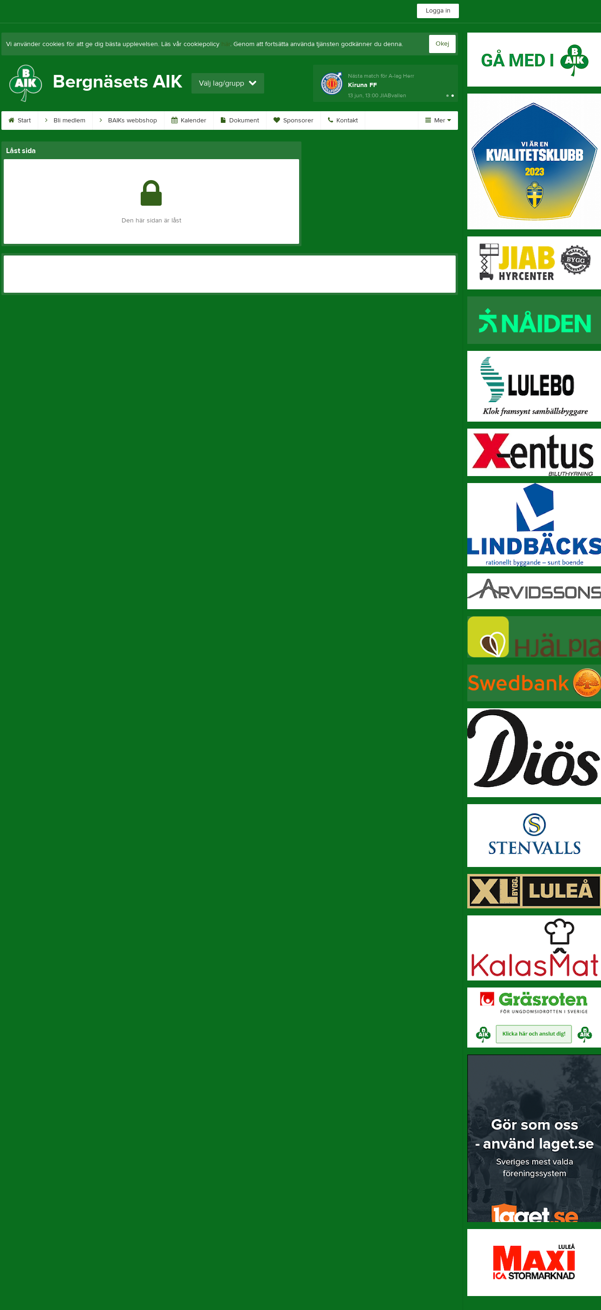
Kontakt (343, 120)
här (225, 44)
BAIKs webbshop (128, 120)
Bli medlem (65, 120)
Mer (438, 120)
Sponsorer (293, 120)
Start (19, 120)
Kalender (188, 120)
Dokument (240, 120)
